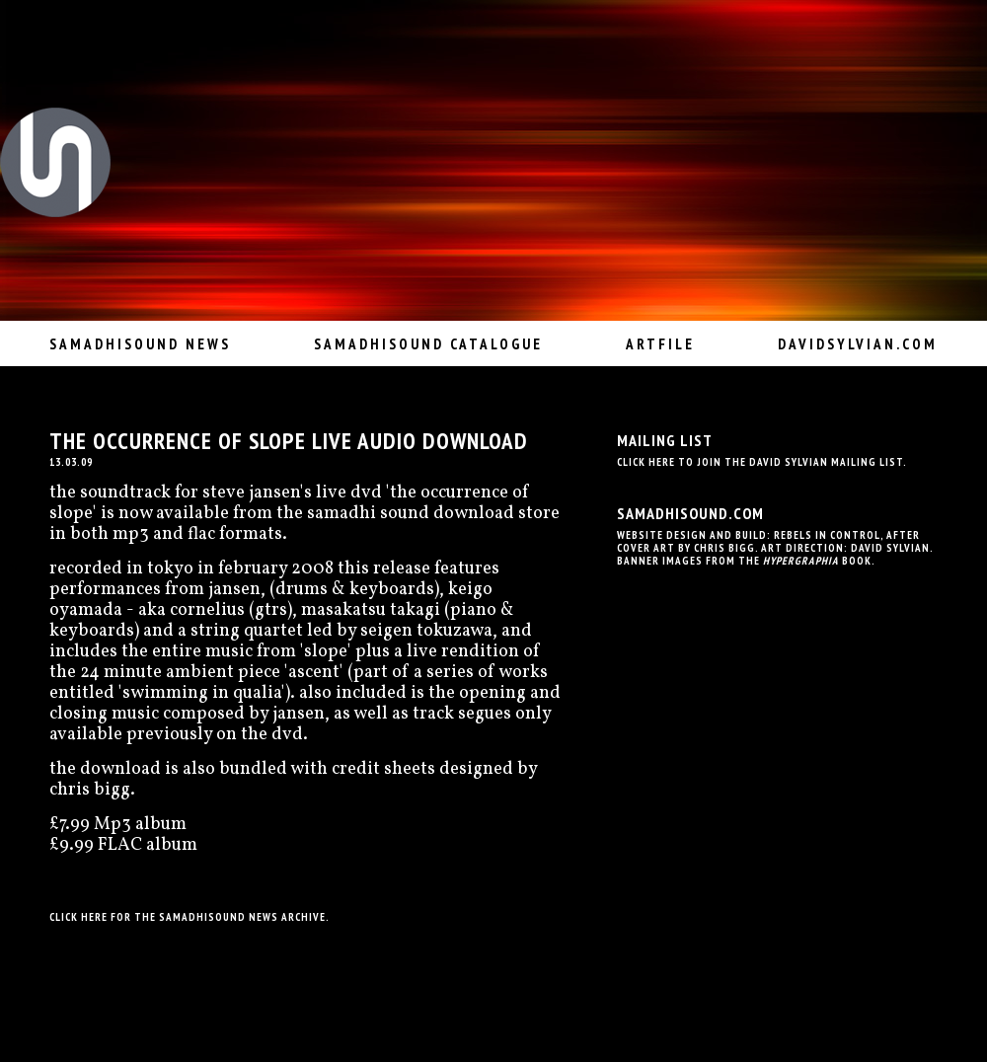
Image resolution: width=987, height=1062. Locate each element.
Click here (78, 917)
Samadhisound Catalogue (428, 344)
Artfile (660, 344)
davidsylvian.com (858, 344)
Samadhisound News (140, 344)
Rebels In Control (827, 535)
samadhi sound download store (433, 513)
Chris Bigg (724, 548)
